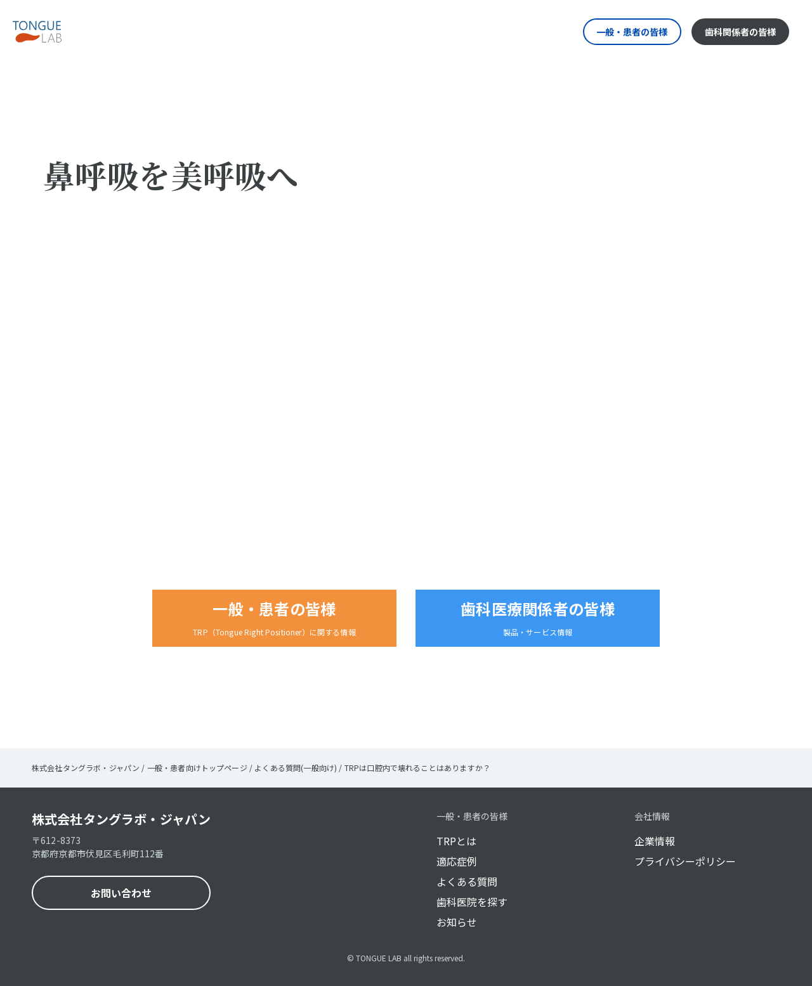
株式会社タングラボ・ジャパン (121, 819)
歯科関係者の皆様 (740, 31)
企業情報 (654, 840)
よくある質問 (466, 881)
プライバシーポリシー (685, 861)
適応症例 (456, 861)
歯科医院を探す (472, 901)
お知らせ (456, 922)
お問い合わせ (121, 892)
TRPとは (456, 840)
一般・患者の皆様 (631, 31)
